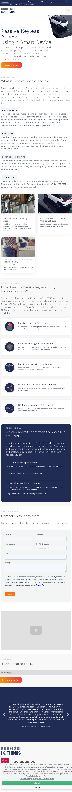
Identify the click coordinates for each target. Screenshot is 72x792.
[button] (68, 10)
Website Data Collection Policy (37, 776)
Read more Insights (10, 680)
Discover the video (11, 65)
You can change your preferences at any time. (37, 779)
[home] (7, 10)
